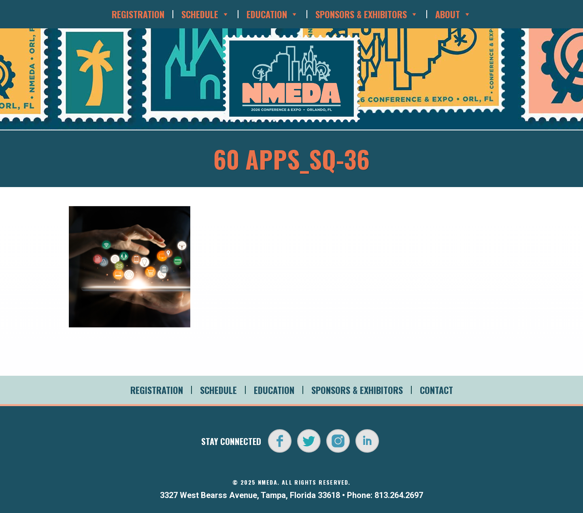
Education (272, 14)
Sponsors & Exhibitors (366, 14)
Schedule (205, 14)
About (453, 14)
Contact (436, 390)
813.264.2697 (398, 495)
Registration (138, 14)
